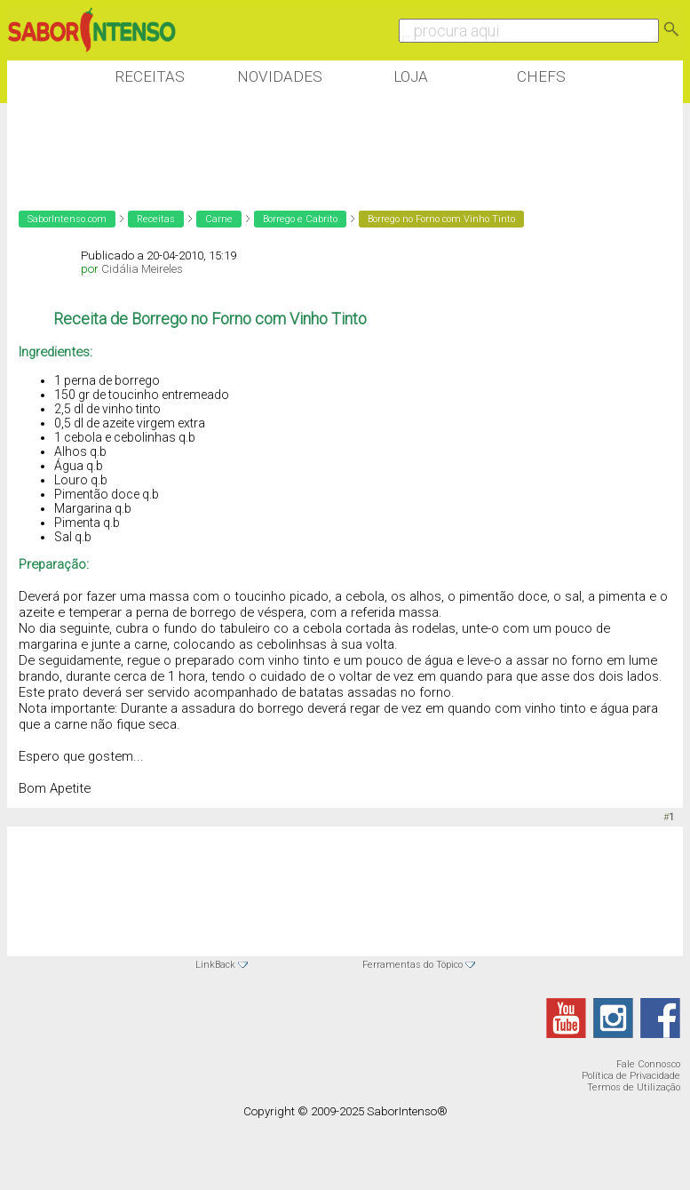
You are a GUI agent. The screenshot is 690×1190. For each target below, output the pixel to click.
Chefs (541, 76)
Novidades (279, 76)
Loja (410, 76)
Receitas (150, 76)
